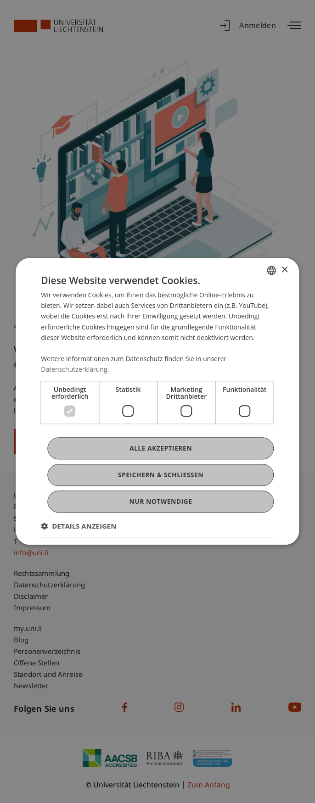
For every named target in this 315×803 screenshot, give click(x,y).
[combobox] (271, 270)
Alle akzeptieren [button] (160, 448)
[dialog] (157, 401)
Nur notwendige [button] (160, 501)
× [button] (284, 270)
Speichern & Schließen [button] (160, 474)
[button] (78, 526)
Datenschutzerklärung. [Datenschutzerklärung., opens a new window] (75, 369)
